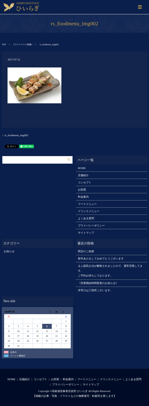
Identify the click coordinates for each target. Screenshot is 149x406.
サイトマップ (86, 232)
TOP (4, 44)
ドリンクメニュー (88, 211)
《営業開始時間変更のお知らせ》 (98, 283)
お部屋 (82, 189)
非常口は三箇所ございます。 (95, 290)
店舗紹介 (83, 175)
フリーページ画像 (22, 44)
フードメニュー (87, 204)
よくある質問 (86, 218)
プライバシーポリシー (91, 225)
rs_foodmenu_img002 (16, 135)
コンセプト (84, 182)
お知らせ (9, 251)
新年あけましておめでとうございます (101, 258)
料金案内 (83, 196)
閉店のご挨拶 (86, 251)
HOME (82, 168)
